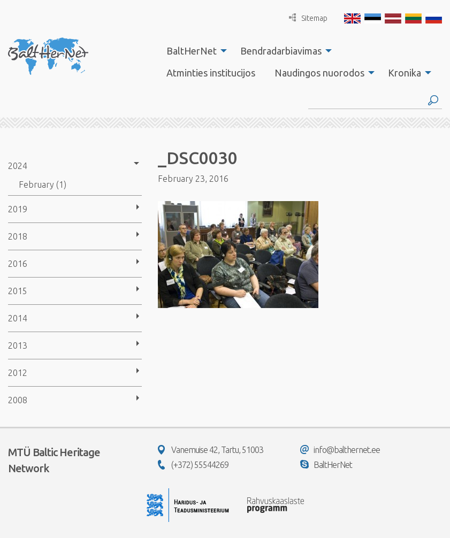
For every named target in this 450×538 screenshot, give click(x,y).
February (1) (42, 184)
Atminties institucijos (210, 72)
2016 (17, 263)
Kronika (404, 72)
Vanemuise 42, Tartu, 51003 (210, 450)
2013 (17, 345)
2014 (17, 318)
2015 (17, 291)
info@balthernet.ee (340, 450)
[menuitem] (194, 51)
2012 (17, 373)
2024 (17, 166)
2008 (17, 400)
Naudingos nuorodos (319, 72)
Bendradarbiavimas (281, 50)
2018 (17, 236)
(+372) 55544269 (193, 465)
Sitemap (308, 17)
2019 (17, 209)
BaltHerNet (191, 50)
